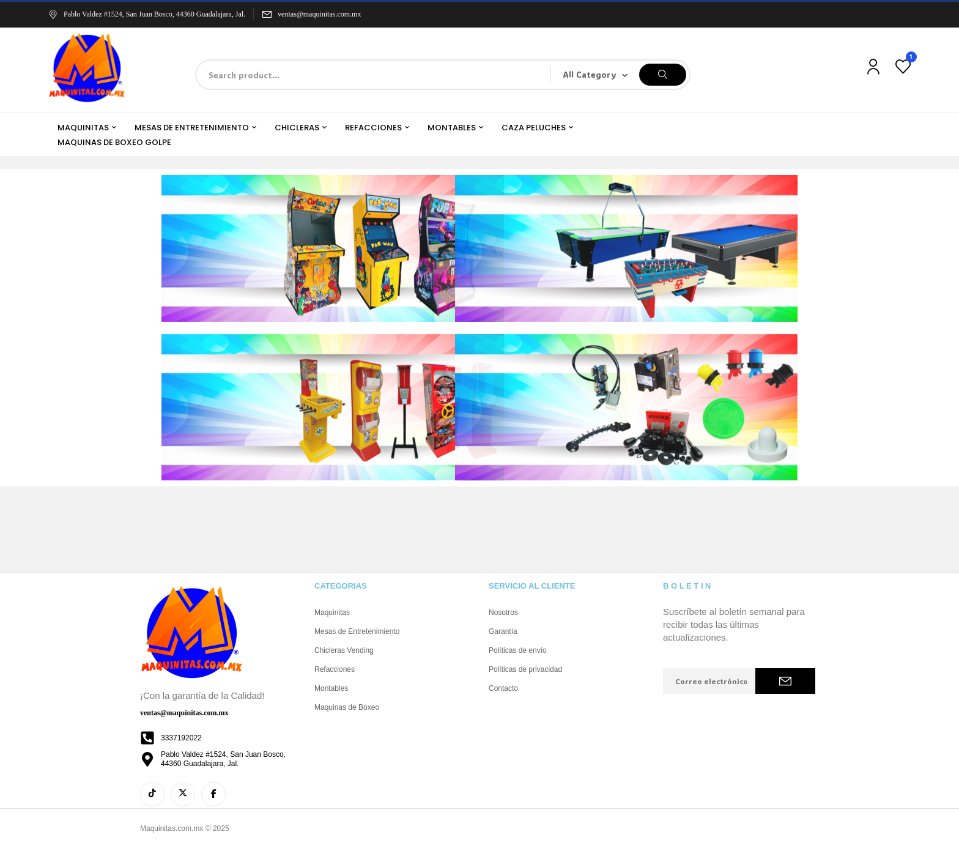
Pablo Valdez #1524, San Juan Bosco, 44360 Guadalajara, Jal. (146, 14)
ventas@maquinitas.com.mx (319, 14)
